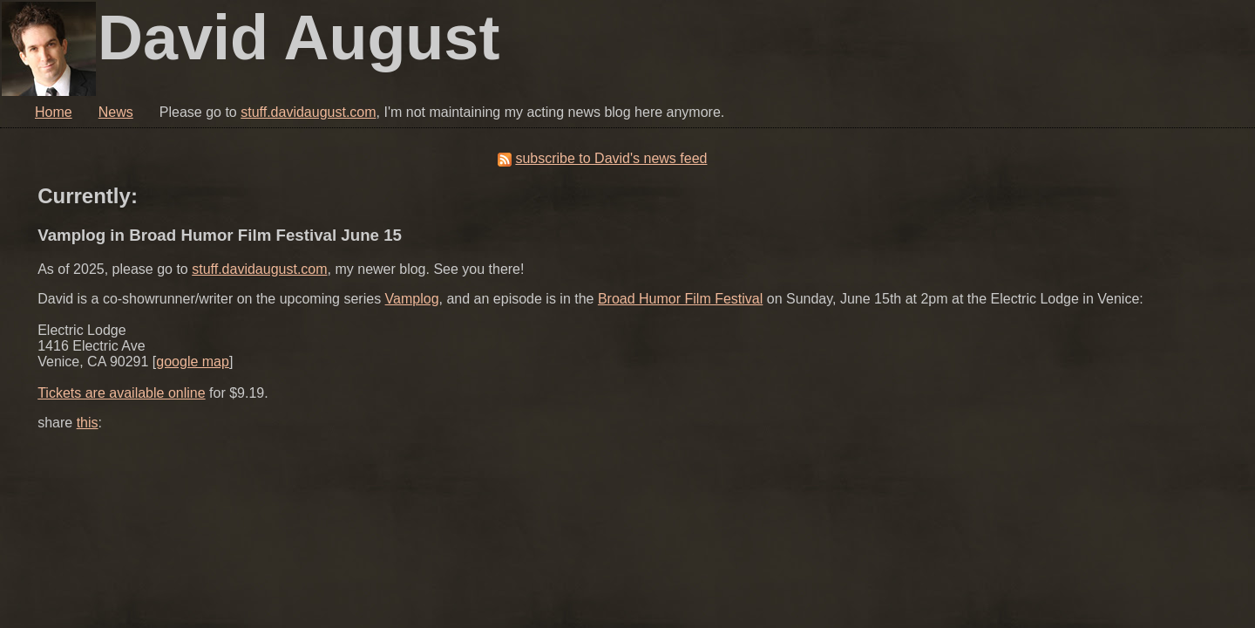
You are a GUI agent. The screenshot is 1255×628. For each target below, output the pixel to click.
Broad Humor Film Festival (680, 298)
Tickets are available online (121, 393)
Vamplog (412, 298)
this (87, 422)
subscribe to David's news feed (611, 158)
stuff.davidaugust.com (308, 112)
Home (53, 112)
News (115, 112)
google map (192, 361)
